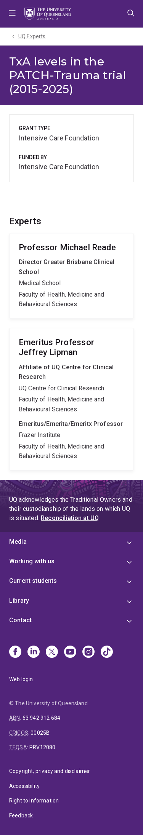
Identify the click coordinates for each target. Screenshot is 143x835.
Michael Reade (71, 275)
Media (18, 541)
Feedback (21, 815)
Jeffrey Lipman (71, 399)
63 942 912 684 (41, 718)
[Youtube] (70, 652)
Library (19, 600)
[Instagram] (88, 652)
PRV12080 (42, 747)
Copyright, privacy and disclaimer (49, 771)
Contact (20, 620)
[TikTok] (107, 652)
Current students (33, 580)
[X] (52, 652)
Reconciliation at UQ (70, 518)
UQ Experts (32, 36)
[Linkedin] (33, 652)
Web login (21, 679)
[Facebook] (15, 652)
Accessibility (24, 786)
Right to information (34, 800)
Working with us (32, 561)
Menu (12, 14)
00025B (40, 733)
